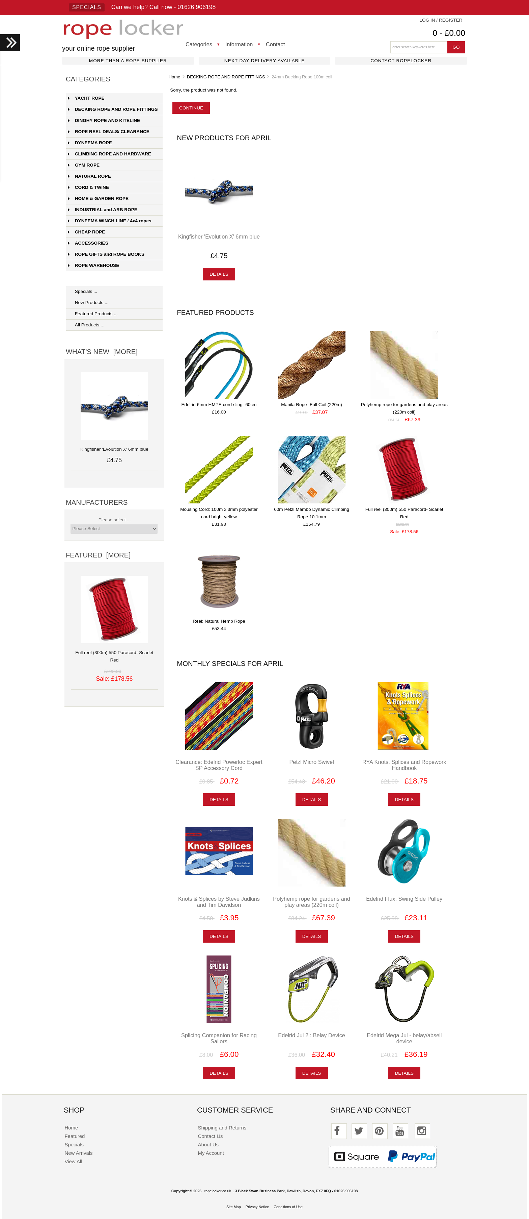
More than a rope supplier (128, 60)
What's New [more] (102, 351)
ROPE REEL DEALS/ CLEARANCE (108, 131)
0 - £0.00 (449, 33)
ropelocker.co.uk (217, 1191)
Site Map (233, 1207)
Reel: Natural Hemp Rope (219, 621)
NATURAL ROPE (89, 176)
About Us (208, 1144)
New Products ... (88, 302)
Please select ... (115, 519)
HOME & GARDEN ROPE (98, 198)
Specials (86, 7)
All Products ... (86, 324)
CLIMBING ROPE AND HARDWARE (109, 153)
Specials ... (83, 291)
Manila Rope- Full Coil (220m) (311, 404)
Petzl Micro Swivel (311, 762)
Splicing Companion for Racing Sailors (219, 1038)
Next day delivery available (264, 60)
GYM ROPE (84, 165)
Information (239, 44)
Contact (275, 44)
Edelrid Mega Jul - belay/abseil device (404, 1038)
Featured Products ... (93, 313)
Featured (74, 1136)
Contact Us (210, 1136)
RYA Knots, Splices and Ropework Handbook (404, 765)
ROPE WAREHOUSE (93, 265)
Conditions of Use (288, 1207)
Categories (199, 44)
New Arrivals (78, 1153)
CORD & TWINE (88, 187)
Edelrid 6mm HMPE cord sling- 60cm (219, 404)
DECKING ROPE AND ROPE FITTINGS (226, 76)
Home (174, 76)
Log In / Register (441, 20)
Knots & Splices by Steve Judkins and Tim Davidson (219, 902)
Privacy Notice (257, 1207)
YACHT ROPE (86, 98)
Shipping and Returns (222, 1127)
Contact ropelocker (400, 60)
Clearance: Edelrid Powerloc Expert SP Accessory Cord (218, 765)
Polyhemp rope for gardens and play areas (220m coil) (311, 902)
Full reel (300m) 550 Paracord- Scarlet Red (114, 653)
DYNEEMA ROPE (90, 142)
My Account (211, 1153)
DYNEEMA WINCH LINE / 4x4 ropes (109, 220)
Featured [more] (98, 555)
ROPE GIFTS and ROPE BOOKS (106, 254)
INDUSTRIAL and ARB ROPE (102, 209)
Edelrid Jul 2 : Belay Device (311, 1035)
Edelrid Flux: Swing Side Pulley (404, 899)
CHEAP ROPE (86, 231)
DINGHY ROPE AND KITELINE (104, 120)
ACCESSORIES (88, 243)
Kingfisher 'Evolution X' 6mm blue (219, 236)
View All (73, 1161)
